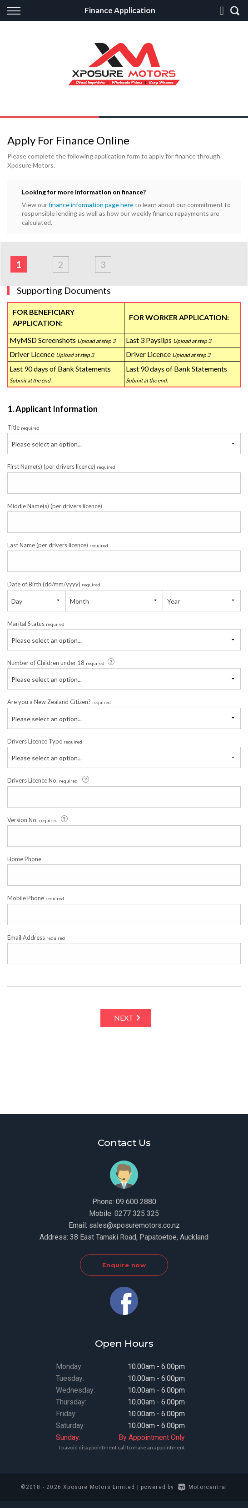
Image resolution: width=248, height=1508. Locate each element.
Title (23, 427)
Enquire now (124, 1265)
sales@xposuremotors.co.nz (134, 1225)
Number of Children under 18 (61, 662)
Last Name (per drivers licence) (57, 545)
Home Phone (24, 859)
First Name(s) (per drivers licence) (61, 466)
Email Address (36, 937)
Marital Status (35, 623)
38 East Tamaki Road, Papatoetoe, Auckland (139, 1237)
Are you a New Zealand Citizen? (59, 701)
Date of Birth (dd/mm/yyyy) (53, 584)
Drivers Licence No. (48, 780)
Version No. (38, 819)
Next (124, 1017)
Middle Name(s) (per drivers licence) (54, 506)
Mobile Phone (35, 898)
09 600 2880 (136, 1201)
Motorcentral (203, 1487)
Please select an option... (46, 444)
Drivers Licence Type (44, 741)
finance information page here (91, 204)
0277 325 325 (136, 1213)
